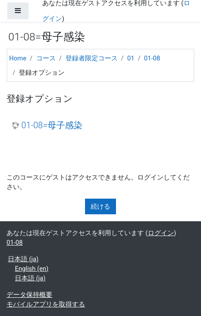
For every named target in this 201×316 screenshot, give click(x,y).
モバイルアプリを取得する (46, 304)
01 (130, 58)
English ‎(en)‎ (31, 269)
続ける (100, 206)
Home (17, 58)
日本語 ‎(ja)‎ (23, 259)
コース (46, 58)
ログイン (161, 233)
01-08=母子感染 (51, 125)
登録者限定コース (91, 58)
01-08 (152, 58)
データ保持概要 (29, 295)
